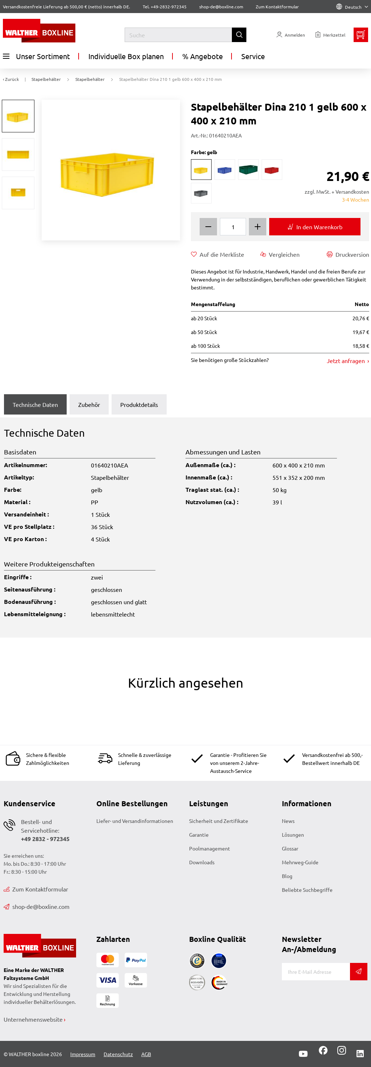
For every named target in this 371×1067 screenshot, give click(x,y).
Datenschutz (118, 1054)
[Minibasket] (361, 35)
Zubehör (89, 404)
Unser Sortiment (36, 56)
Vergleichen (280, 254)
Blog (287, 876)
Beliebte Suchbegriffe (307, 889)
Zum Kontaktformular (277, 6)
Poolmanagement (209, 848)
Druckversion (348, 254)
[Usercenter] (290, 35)
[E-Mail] (316, 971)
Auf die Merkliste (217, 254)
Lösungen (293, 834)
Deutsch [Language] (352, 7)
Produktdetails (139, 404)
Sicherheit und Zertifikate (218, 820)
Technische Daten (35, 404)
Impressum (82, 1054)
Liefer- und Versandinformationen (134, 820)
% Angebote (202, 56)
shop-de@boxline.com (37, 906)
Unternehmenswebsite (33, 1019)
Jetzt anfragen (346, 360)
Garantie (199, 834)
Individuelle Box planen (126, 56)
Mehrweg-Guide (300, 862)
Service (253, 56)
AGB (146, 1054)
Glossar (290, 848)
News (288, 820)
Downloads (201, 862)
